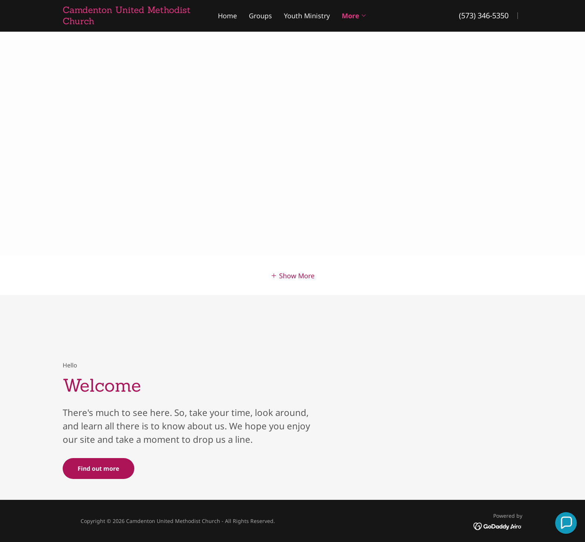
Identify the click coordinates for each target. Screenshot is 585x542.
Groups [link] (260, 15)
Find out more (98, 468)
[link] (132, 21)
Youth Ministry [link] (307, 15)
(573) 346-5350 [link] (484, 15)
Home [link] (227, 15)
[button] (354, 15)
